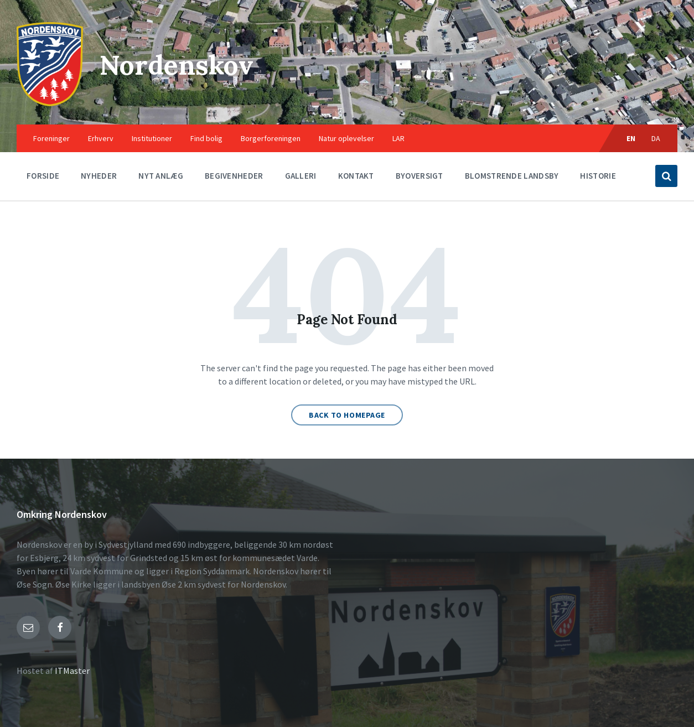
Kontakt (356, 175)
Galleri (301, 175)
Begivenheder (234, 175)
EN (631, 138)
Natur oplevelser (346, 138)
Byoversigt (419, 175)
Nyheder (99, 175)
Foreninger (51, 138)
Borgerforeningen (271, 138)
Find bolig (206, 138)
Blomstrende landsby (512, 175)
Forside (43, 175)
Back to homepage (347, 415)
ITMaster (72, 670)
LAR (398, 138)
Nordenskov (176, 65)
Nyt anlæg (160, 175)
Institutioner (152, 138)
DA (656, 138)
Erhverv (100, 138)
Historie (597, 175)
